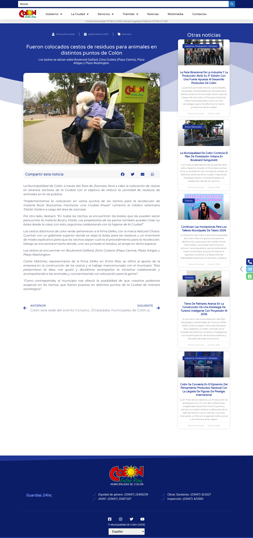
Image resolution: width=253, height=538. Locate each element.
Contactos (199, 14)
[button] (122, 174)
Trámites (130, 14)
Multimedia (175, 14)
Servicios (106, 14)
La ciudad (80, 14)
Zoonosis (126, 34)
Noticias (153, 14)
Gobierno (54, 14)
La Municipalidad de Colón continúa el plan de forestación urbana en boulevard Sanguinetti (204, 157)
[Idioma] (126, 531)
